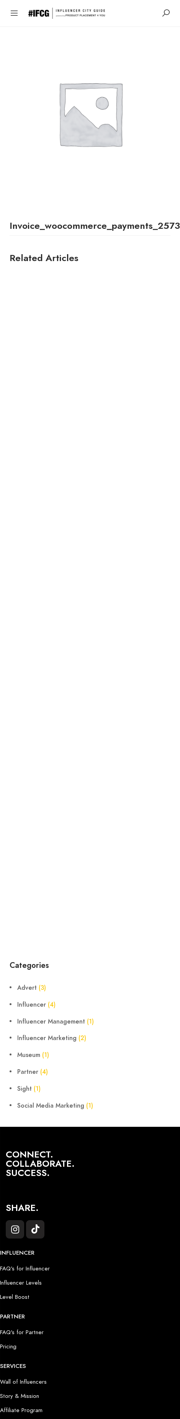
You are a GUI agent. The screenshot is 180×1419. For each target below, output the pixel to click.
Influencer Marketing (47, 1038)
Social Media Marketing (50, 1105)
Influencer (31, 1005)
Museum (28, 1055)
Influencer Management (51, 1021)
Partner (27, 1072)
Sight (24, 1089)
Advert (27, 988)
